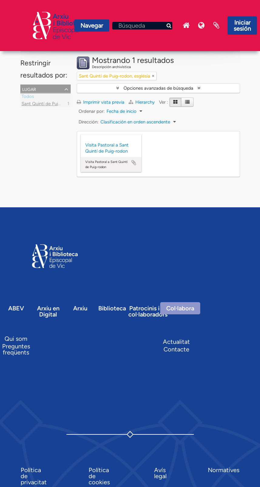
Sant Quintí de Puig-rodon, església (57, 104)
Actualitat (176, 341)
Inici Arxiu (186, 25)
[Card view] (175, 102)
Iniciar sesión (242, 25)
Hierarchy (142, 102)
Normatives (223, 470)
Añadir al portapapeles (134, 163)
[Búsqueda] (142, 25)
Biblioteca (112, 308)
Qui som (16, 338)
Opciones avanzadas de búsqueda (158, 88)
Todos (28, 97)
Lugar (29, 88)
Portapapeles (216, 25)
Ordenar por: (92, 111)
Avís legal (160, 473)
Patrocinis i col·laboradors (147, 311)
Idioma (201, 25)
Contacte (176, 349)
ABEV (16, 308)
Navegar (91, 25)
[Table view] (187, 102)
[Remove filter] (153, 76)
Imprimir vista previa (100, 102)
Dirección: (89, 122)
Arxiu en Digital (48, 311)
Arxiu (80, 308)
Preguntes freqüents (16, 349)
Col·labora (180, 308)
